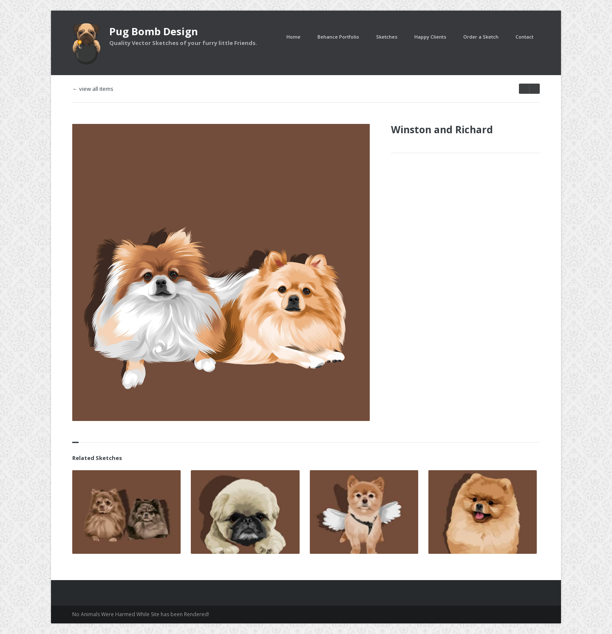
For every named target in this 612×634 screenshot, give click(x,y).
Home (293, 36)
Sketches (386, 36)
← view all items (92, 89)
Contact (524, 36)
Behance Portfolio (338, 36)
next (524, 89)
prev (534, 89)
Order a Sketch (481, 36)
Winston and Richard (442, 129)
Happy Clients (430, 36)
